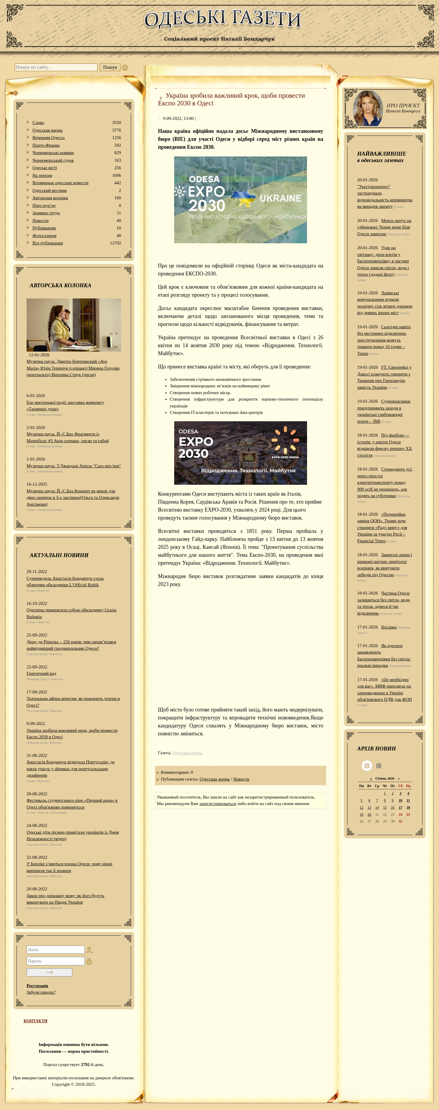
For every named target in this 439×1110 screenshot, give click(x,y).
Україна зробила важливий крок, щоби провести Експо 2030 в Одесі (72, 734)
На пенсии (76, 175)
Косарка (388, 627)
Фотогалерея (76, 235)
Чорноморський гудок (76, 160)
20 (369, 814)
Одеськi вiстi (76, 167)
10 (400, 800)
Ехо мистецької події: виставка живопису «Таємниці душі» (65, 406)
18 (408, 807)
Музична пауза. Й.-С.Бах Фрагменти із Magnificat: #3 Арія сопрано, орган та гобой (68, 437)
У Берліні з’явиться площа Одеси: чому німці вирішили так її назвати (69, 867)
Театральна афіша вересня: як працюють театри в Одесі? (73, 702)
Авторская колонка (76, 198)
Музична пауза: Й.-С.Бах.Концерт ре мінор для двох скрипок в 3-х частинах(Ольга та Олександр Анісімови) (73, 498)
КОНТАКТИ (36, 1021)
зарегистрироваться (217, 803)
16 (392, 807)
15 (385, 807)
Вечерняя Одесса (76, 137)
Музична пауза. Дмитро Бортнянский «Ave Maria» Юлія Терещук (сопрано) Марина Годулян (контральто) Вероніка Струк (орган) (73, 368)
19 (361, 814)
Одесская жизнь (76, 130)
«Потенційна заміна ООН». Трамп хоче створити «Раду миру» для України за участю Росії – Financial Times (382, 527)
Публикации (76, 228)
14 (377, 807)
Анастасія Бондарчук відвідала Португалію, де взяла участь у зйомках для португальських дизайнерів (71, 769)
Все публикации (76, 243)
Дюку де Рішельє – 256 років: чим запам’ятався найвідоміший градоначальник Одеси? (71, 645)
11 (408, 800)
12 (361, 807)
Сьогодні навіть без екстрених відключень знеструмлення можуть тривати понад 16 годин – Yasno (384, 340)
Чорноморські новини (76, 152)
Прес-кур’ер (76, 205)
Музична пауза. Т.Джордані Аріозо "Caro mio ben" (74, 465)
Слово (76, 122)
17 (400, 807)
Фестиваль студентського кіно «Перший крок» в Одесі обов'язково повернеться (72, 803)
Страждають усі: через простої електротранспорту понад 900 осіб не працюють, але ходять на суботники (384, 482)
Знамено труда (76, 213)
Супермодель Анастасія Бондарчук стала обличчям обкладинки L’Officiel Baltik (65, 581)
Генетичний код (41, 673)
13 (369, 807)
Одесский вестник (76, 190)
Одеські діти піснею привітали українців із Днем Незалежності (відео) (73, 835)
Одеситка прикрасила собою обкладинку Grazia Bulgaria (71, 613)
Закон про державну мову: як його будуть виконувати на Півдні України (65, 899)
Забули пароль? (41, 992)
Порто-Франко (76, 145)
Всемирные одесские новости (76, 182)
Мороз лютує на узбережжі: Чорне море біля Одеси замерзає (384, 227)
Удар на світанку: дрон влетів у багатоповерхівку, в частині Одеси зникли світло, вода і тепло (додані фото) (383, 261)
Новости (76, 220)
